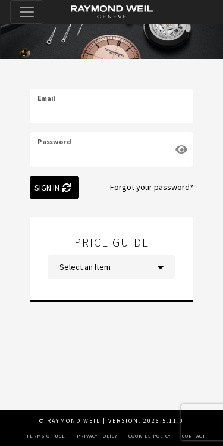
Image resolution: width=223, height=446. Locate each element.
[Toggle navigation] (26, 12)
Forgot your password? (151, 187)
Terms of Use (45, 436)
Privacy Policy (97, 436)
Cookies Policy (149, 436)
